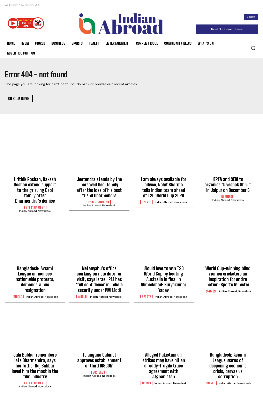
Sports (146, 203)
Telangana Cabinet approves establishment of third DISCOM (99, 361)
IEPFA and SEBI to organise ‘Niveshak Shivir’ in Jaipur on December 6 (227, 186)
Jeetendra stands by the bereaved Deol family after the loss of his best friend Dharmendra (99, 188)
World (17, 298)
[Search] (251, 17)
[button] (253, 48)
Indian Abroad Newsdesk (35, 212)
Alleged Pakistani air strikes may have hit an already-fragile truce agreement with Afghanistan (163, 367)
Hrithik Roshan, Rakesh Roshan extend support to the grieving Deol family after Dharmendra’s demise (35, 191)
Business (227, 198)
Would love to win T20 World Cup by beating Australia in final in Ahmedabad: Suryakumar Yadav (163, 280)
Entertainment (34, 208)
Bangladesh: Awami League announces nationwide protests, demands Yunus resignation (35, 280)
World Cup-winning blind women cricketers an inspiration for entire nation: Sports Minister (227, 278)
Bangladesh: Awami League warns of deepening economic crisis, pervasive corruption (228, 367)
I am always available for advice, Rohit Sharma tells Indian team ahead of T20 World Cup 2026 (163, 188)
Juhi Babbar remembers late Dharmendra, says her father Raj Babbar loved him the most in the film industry (35, 367)
